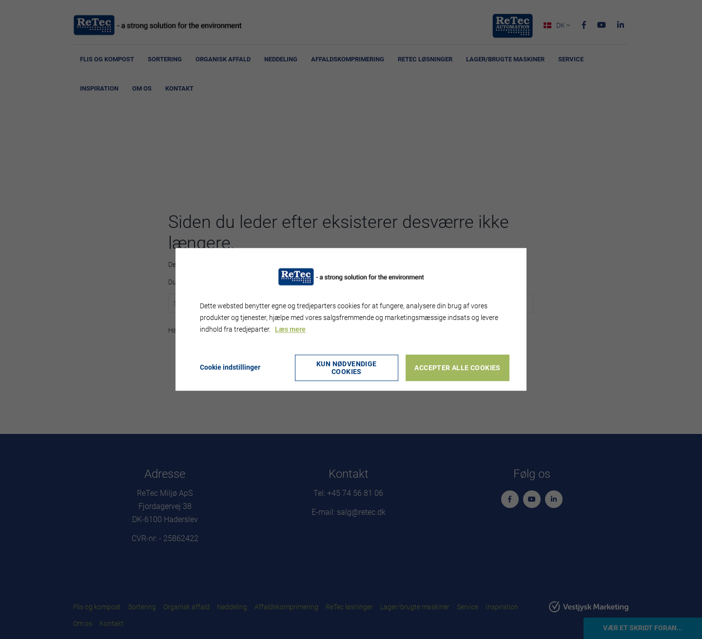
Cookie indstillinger (230, 368)
